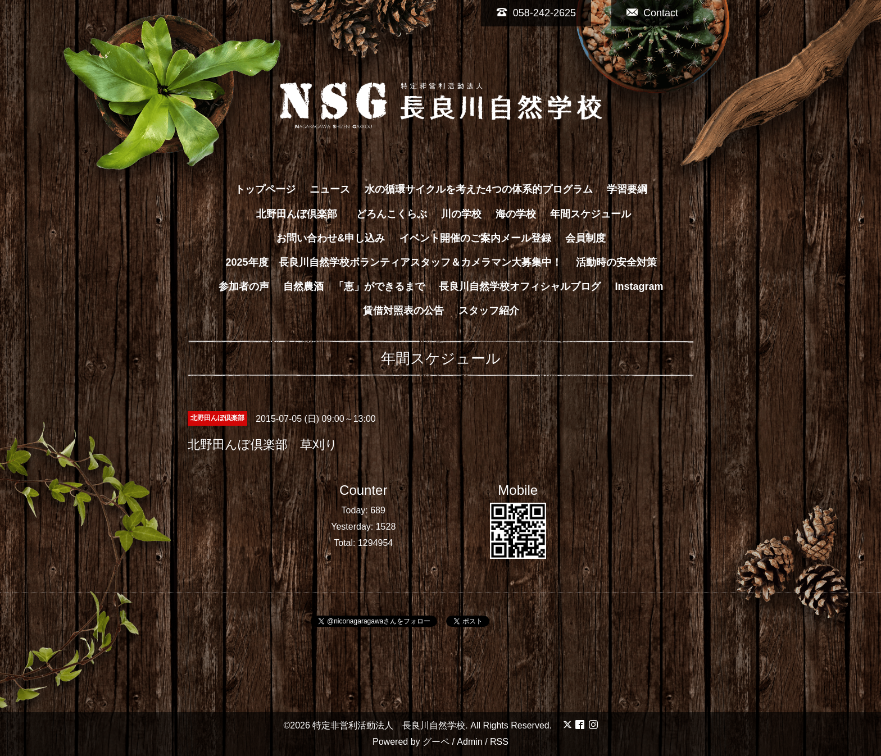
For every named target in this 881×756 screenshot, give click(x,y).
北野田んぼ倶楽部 (301, 214)
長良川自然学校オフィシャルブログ (520, 286)
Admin (469, 741)
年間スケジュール (590, 214)
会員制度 (585, 238)
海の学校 (516, 214)
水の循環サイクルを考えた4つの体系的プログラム (479, 189)
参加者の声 (244, 286)
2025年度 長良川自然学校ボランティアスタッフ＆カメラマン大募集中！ (393, 262)
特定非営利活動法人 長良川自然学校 (388, 725)
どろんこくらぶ (391, 214)
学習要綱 (627, 189)
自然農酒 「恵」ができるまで (354, 286)
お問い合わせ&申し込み (330, 238)
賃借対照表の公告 (403, 310)
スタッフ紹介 (488, 310)
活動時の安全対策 (616, 262)
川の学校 (461, 214)
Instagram (639, 286)
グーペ (436, 741)
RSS (499, 741)
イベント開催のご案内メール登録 (475, 238)
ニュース (330, 189)
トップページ (265, 189)
